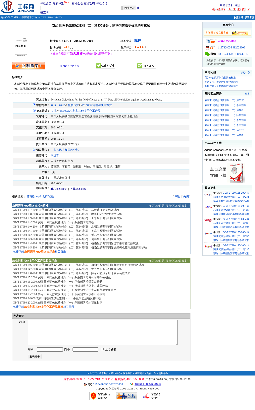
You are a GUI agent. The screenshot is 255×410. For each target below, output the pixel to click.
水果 (38, 196)
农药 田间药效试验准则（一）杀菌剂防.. (226, 120)
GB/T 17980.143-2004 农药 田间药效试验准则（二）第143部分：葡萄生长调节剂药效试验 (67, 239)
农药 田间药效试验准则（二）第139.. (224, 135)
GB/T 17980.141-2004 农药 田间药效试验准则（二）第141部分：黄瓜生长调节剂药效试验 (67, 230)
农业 (53, 110)
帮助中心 (245, 72)
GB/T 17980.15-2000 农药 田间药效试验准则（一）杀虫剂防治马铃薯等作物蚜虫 (62, 277)
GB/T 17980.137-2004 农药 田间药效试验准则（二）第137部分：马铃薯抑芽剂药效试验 (66, 209)
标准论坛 (101, 3)
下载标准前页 (78, 188)
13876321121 (242, 53)
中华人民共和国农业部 (65, 149)
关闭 (186, 196)
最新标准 (58, 3)
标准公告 (77, 3)
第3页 (165, 205)
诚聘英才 (139, 378)
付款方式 (92, 378)
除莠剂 (31, 196)
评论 (177, 196)
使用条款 (163, 378)
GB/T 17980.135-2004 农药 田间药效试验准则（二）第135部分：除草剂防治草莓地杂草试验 (231, 196)
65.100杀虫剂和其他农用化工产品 (80, 110)
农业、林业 (58, 105)
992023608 (239, 47)
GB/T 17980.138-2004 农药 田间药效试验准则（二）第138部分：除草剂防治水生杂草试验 (67, 214)
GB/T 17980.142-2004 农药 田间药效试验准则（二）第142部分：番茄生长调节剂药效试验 (67, 235)
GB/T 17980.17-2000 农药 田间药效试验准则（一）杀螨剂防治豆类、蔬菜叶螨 (60, 285)
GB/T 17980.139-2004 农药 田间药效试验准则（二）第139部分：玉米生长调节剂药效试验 (67, 218)
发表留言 (19, 315)
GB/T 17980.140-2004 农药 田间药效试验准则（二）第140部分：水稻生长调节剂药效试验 (67, 226)
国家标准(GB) (29, 17)
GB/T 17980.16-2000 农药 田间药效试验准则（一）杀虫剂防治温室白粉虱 (57, 281)
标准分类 (45, 3)
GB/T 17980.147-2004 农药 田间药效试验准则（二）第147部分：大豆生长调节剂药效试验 (67, 269)
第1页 (152, 205)
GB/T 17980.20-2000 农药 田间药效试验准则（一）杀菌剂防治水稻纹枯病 (57, 302)
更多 (247, 93)
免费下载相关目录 (39, 251)
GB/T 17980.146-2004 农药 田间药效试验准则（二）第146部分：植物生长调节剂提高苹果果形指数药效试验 (78, 264)
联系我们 (127, 378)
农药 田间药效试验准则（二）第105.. (224, 110)
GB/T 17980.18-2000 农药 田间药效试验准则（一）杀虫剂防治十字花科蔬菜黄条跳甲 (64, 290)
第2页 (158, 205)
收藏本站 (238, 17)
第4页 (172, 205)
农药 (45, 196)
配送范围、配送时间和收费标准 (221, 82)
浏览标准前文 (58, 188)
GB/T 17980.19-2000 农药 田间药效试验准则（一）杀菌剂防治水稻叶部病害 (59, 294)
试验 (51, 196)
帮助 (222, 5)
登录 (230, 5)
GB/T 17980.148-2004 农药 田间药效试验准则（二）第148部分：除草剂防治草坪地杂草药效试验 (71, 273)
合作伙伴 (151, 378)
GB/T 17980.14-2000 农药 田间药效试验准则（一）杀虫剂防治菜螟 (53, 222)
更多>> (186, 205)
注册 (237, 5)
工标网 (14, 17)
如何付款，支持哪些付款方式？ (221, 86)
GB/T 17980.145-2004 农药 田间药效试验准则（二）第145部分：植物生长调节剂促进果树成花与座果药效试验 (80, 247)
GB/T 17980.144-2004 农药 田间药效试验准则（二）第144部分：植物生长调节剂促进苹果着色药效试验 (76, 243)
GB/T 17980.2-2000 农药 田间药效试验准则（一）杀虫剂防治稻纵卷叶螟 (57, 298)
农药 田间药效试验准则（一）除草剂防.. (226, 115)
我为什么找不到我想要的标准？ (221, 77)
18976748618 (225, 53)
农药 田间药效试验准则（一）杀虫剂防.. (226, 105)
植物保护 (73, 105)
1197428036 (225, 47)
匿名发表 (108, 354)
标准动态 (89, 3)
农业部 (55, 155)
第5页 (178, 205)
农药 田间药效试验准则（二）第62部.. (225, 100)
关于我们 (104, 378)
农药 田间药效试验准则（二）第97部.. (225, 130)
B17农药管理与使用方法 (97, 105)
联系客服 (249, 17)
